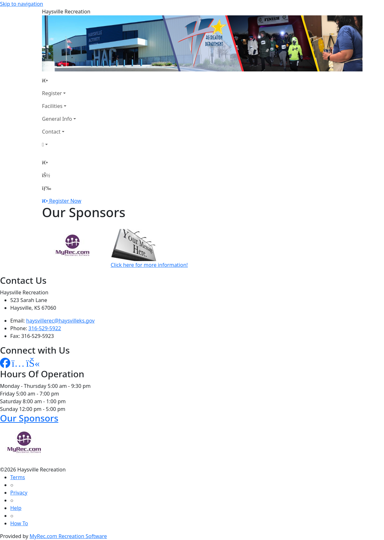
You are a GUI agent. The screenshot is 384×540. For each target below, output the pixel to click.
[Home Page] (59, 80)
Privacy (18, 492)
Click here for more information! (149, 264)
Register (52, 93)
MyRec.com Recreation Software (68, 536)
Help (15, 507)
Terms (17, 477)
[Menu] (46, 188)
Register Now (65, 200)
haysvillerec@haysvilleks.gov (60, 320)
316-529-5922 (45, 328)
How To (19, 523)
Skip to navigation (21, 3)
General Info (57, 118)
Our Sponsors (29, 418)
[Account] (59, 144)
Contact (51, 131)
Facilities (52, 106)
